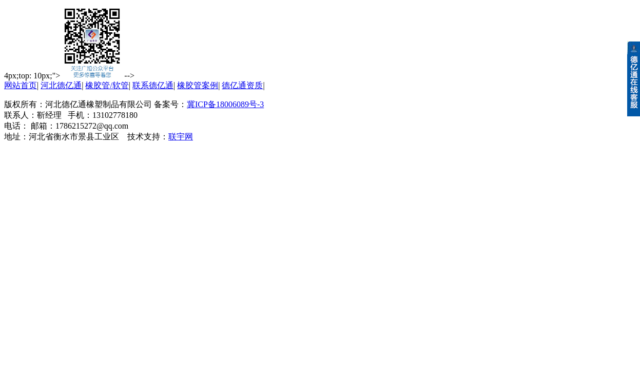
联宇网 (180, 136)
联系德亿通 (152, 85)
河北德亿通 (61, 85)
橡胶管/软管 (106, 85)
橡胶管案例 (197, 85)
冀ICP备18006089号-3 (225, 104)
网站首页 (20, 85)
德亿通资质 (242, 85)
